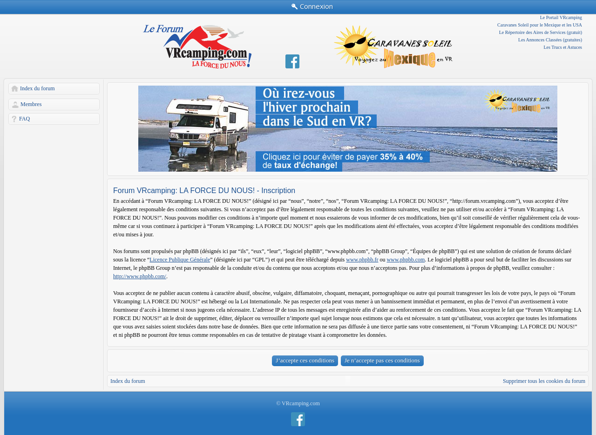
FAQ (24, 118)
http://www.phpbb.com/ (139, 276)
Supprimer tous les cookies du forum (544, 381)
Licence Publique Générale (179, 259)
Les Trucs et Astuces (563, 47)
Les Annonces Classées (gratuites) (550, 39)
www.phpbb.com (405, 259)
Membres (30, 104)
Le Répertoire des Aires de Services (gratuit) (540, 32)
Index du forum (37, 88)
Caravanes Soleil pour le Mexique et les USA (539, 24)
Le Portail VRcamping (561, 17)
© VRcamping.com (298, 403)
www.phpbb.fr (362, 259)
